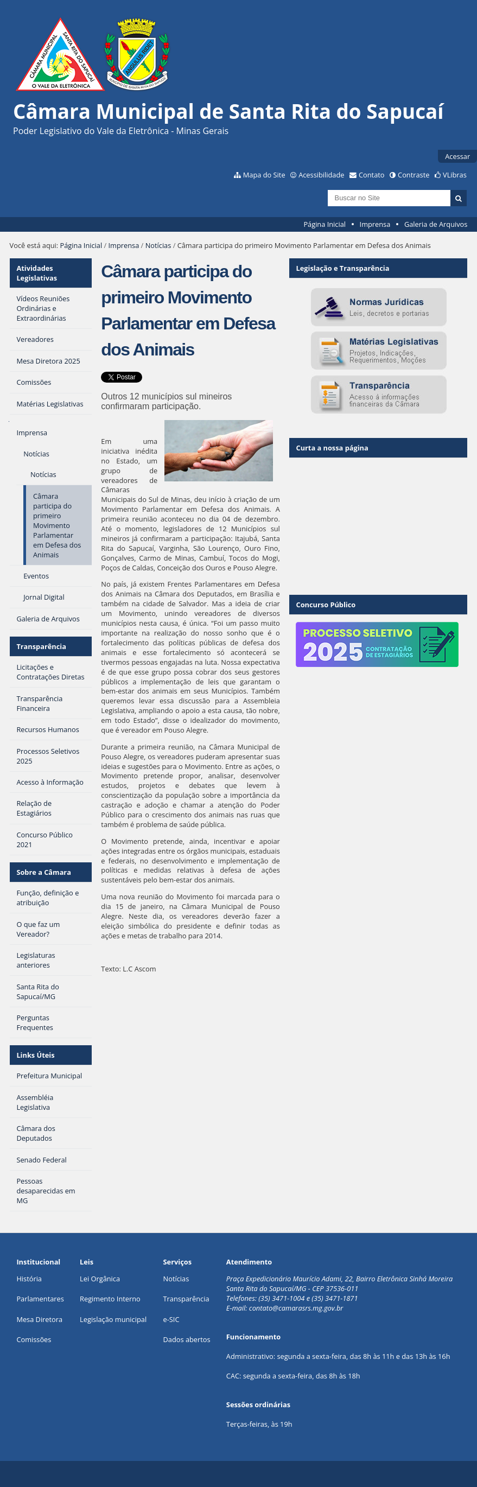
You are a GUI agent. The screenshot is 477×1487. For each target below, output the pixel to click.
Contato (372, 175)
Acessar (457, 156)
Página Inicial (324, 224)
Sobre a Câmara (43, 872)
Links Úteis (35, 1055)
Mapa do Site (264, 175)
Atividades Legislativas (36, 273)
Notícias (158, 245)
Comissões (33, 1339)
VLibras (455, 175)
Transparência (41, 646)
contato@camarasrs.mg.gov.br (296, 1308)
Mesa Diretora (39, 1319)
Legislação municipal (113, 1319)
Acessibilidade (321, 175)
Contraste (413, 175)
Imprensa (375, 224)
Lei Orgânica (100, 1278)
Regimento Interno (110, 1299)
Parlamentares (39, 1299)
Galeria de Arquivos (435, 224)
